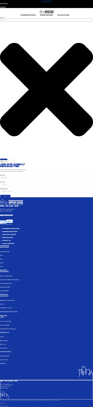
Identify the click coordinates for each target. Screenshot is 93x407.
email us (3, 344)
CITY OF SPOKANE (5, 321)
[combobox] (46, 20)
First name (2, 175)
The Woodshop (55, 400)
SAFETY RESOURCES (6, 276)
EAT (1, 259)
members (3, 7)
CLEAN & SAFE (5, 351)
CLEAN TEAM (4, 359)
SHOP (1, 263)
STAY (1, 255)
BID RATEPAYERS (5, 287)
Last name (2, 182)
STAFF (2, 337)
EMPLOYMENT (4, 340)
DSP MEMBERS (4, 291)
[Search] (3, 159)
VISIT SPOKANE (5, 325)
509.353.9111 (3, 363)
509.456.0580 (3, 348)
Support (2, 403)
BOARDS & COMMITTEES (7, 300)
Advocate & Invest (63, 15)
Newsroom (6, 215)
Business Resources (47, 15)
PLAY (1, 266)
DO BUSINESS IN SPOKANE (8, 329)
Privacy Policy (4, 406)
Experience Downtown (28, 15)
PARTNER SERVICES (6, 283)
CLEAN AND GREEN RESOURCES (10, 280)
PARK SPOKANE (5, 251)
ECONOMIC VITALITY (6, 308)
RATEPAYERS (4, 3)
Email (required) (4, 188)
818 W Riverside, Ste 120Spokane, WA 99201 (7, 385)
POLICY (2, 304)
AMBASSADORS (5, 356)
